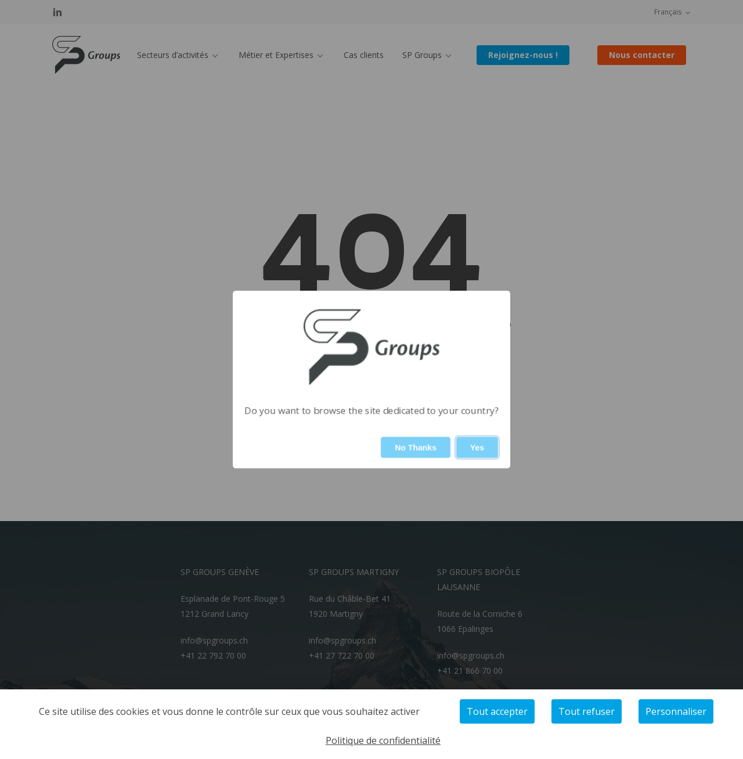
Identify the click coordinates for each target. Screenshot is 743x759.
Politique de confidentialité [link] (383, 740)
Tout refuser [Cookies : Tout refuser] (586, 711)
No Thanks (416, 447)
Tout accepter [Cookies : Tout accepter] (497, 711)
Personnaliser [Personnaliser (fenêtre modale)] (675, 711)
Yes (477, 447)
